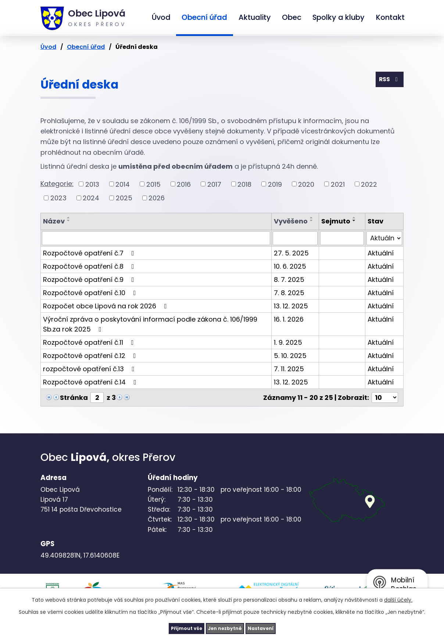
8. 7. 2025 (289, 279)
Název (54, 221)
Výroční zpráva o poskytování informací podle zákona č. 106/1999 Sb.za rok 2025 (150, 324)
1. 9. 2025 (288, 342)
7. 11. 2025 (289, 368)
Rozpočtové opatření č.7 (90, 253)
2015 (153, 184)
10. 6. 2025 (290, 266)
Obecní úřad (204, 17)
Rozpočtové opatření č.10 (91, 292)
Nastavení (275, 627)
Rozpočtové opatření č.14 (91, 382)
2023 (58, 198)
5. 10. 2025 (290, 355)
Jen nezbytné (224, 627)
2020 (306, 184)
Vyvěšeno (291, 221)
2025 (124, 198)
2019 (275, 184)
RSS (388, 81)
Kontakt (390, 17)
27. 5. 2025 (291, 253)
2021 (338, 184)
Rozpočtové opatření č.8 (90, 266)
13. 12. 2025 (291, 306)
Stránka (74, 397)
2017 (214, 184)
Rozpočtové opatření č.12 (91, 355)
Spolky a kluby (338, 17)
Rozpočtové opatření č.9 (90, 279)
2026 (156, 198)
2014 (122, 184)
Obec (291, 17)
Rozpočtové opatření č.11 (90, 342)
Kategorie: (57, 183)
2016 (184, 184)
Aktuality (255, 17)
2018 (244, 184)
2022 (369, 184)
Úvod (161, 17)
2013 (92, 184)
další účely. (398, 598)
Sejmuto (335, 221)
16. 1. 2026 (289, 319)
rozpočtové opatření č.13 (90, 368)
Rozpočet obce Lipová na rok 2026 (106, 306)
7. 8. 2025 (289, 292)
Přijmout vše (171, 627)
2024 (91, 198)
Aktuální (381, 253)
